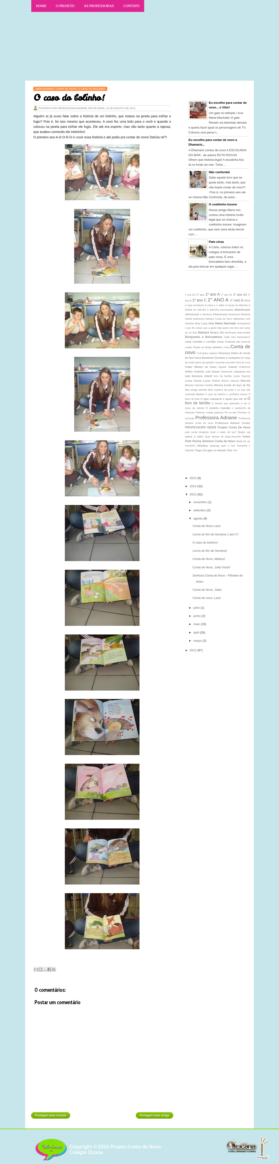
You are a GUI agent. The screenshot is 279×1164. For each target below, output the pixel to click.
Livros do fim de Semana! (209, 550)
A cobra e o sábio (214, 305)
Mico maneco (215, 390)
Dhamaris (224, 353)
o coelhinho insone (237, 394)
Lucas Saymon (241, 376)
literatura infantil (202, 375)
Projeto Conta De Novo (234, 427)
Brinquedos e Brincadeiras (203, 337)
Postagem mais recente (50, 1115)
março (198, 640)
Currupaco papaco (207, 353)
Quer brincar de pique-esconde (223, 436)
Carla (220, 341)
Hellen (189, 371)
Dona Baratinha (204, 357)
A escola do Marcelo (236, 305)
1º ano (200, 294)
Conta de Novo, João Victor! (211, 567)
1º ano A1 (226, 295)
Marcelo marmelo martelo (199, 385)
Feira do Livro (242, 362)
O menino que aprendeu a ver (229, 403)
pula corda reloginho (197, 432)
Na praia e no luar (234, 390)
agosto (198, 518)
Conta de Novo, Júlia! (206, 589)
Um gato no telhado (214, 450)
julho (197, 607)
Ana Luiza (201, 323)
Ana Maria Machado (222, 323)
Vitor (230, 450)
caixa (188, 341)
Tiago (198, 450)
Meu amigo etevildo (196, 390)
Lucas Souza (193, 380)
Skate (239, 441)
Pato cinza (216, 242)
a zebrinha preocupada (220, 309)
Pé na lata (231, 412)
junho (197, 616)
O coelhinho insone (223, 204)
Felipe (188, 366)
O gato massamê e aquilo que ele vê (223, 398)
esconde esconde (225, 362)
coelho (188, 347)
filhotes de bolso (205, 366)
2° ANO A (218, 299)
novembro (200, 502)
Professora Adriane (216, 417)
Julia (208, 371)
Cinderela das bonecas (237, 341)
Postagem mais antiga (154, 1115)
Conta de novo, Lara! (206, 598)
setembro (200, 510)
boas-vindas (243, 332)
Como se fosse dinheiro (208, 347)
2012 (193, 650)
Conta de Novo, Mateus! (208, 559)
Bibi (222, 332)
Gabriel (232, 366)
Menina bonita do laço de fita (232, 385)
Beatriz (214, 332)
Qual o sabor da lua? (223, 432)
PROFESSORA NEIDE (200, 427)
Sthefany (202, 445)
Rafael (246, 436)
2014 (247, 300)
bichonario (230, 332)
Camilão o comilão (204, 341)
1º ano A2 (240, 294)
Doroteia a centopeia (227, 357)
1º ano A (213, 294)
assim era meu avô (233, 328)
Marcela (245, 380)
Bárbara (203, 332)
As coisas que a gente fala (206, 328)
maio (197, 624)
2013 (193, 494)
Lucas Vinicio (211, 380)
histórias (199, 371)
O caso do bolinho (215, 394)
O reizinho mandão (218, 407)
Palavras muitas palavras (209, 412)
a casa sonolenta (194, 305)
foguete (222, 367)
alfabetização (242, 309)
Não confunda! (219, 172)
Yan (235, 450)
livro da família (223, 376)
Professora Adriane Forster (232, 422)
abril (196, 632)
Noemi (200, 394)
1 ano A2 (190, 295)
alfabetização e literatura (198, 314)
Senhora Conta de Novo (218, 441)
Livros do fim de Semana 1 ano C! (215, 534)
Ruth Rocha (193, 441)
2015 (193, 478)
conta (226, 347)
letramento (226, 371)
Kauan (216, 371)
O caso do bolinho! (205, 542)
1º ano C (199, 300)
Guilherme (244, 367)
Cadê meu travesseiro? (237, 337)
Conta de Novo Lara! (206, 526)
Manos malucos (230, 381)
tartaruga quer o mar (222, 445)
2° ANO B (236, 300)
